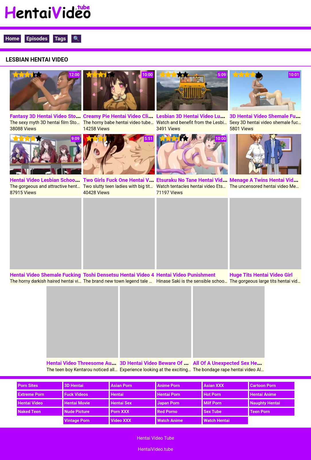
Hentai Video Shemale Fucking (45, 275)
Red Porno (167, 411)
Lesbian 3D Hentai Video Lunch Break (200, 116)
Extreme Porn (31, 394)
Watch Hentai (217, 420)
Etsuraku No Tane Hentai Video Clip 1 (200, 180)
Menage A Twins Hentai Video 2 (266, 180)
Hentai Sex (121, 403)
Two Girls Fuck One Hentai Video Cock (127, 180)
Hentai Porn (168, 394)
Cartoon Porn (263, 385)
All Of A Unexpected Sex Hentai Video (236, 363)
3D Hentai (73, 385)
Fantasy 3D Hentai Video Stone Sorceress (58, 116)
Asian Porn (121, 385)
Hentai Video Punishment (186, 275)
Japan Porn (168, 403)
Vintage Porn (77, 420)
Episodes (37, 39)
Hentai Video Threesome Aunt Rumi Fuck (94, 363)
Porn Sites (28, 385)
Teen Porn (260, 411)
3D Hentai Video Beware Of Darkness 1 (165, 363)
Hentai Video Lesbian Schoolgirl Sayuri (55, 180)
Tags (60, 39)
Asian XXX (214, 385)
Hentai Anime (263, 394)
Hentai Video (30, 403)
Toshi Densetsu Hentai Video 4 (118, 275)
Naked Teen (29, 411)
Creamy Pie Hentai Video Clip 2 (119, 116)
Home (12, 39)
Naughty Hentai (265, 403)
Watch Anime (170, 420)
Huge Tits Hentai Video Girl (261, 275)
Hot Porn (212, 394)
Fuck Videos (76, 394)
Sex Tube (213, 411)
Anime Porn (168, 385)
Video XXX (121, 420)
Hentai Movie (77, 403)
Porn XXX (120, 411)
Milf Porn (213, 403)
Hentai (117, 394)
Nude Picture (77, 411)
